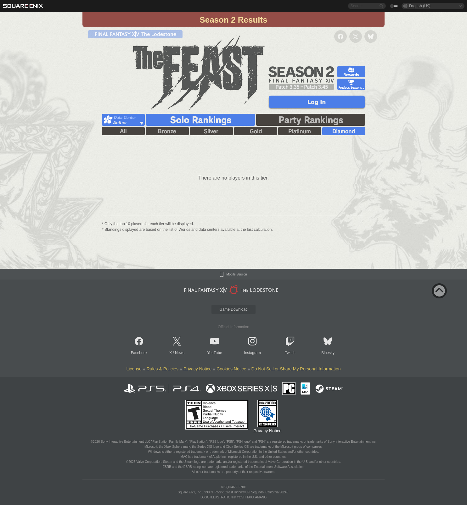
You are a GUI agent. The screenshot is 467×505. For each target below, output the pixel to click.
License (133, 368)
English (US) (419, 5)
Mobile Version (236, 274)
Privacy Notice (197, 368)
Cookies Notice (231, 368)
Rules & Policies (162, 368)
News (179, 353)
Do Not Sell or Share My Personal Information (296, 368)
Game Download (233, 309)
